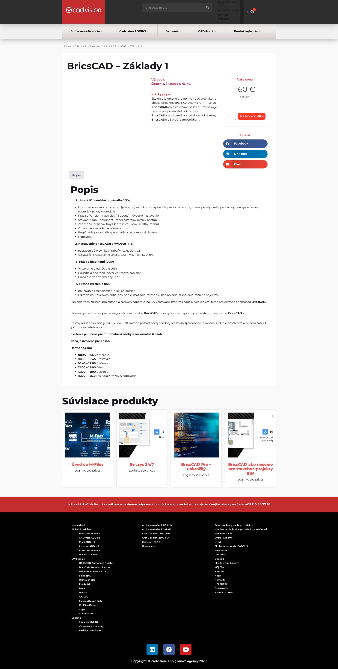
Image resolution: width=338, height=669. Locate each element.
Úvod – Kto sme (224, 537)
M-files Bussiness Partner (93, 571)
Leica (82, 588)
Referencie (221, 550)
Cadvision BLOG (151, 542)
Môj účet (220, 567)
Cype (82, 609)
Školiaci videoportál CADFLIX (231, 546)
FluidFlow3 (85, 575)
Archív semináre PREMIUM (157, 525)
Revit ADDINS (87, 542)
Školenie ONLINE (101, 46)
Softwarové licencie (86, 31)
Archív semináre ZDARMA (156, 529)
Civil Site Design (88, 605)
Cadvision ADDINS (133, 31)
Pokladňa (220, 554)
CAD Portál (207, 31)
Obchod (219, 558)
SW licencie (78, 558)
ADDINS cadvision (82, 529)
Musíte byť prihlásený (227, 563)
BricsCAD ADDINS (89, 533)
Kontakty (220, 579)
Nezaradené (78, 525)
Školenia (173, 31)
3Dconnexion (86, 613)
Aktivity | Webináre (90, 630)
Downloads (221, 588)
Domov (69, 46)
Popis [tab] (76, 175)
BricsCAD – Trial (224, 592)
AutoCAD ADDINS (89, 550)
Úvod (218, 542)
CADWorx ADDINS (90, 537)
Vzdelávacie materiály (91, 626)
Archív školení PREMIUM (156, 533)
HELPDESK (221, 584)
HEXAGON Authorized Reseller (96, 563)
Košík (218, 575)
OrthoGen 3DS (87, 579)
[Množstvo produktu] (230, 116)
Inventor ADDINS (89, 546)
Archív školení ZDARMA (155, 537)
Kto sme (219, 571)
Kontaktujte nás (246, 31)
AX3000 (83, 596)
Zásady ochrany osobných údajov (234, 525)
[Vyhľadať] (207, 7)
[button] (245, 143)
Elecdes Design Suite (90, 601)
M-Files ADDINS (88, 554)
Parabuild (84, 584)
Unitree (83, 592)
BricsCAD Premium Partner (95, 567)
